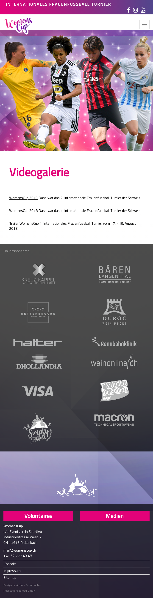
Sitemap (9, 577)
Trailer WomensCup (24, 223)
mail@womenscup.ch (19, 550)
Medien (115, 516)
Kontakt (9, 563)
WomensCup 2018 (23, 210)
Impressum (12, 570)
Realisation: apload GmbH (19, 590)
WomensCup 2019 (23, 197)
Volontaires (38, 516)
